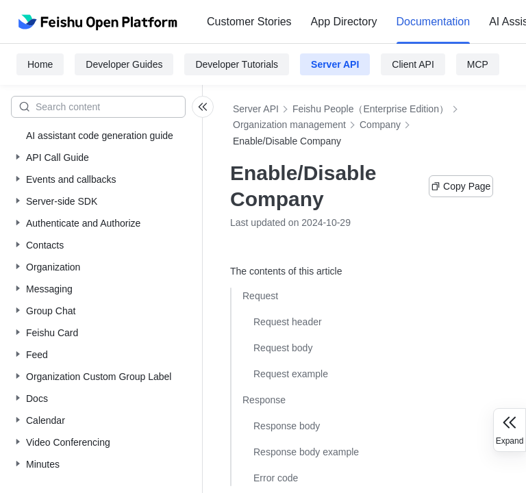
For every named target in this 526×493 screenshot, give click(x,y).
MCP (477, 64)
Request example (290, 373)
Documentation (434, 21)
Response (264, 399)
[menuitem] (249, 22)
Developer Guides (124, 64)
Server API (335, 64)
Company (380, 124)
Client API (413, 64)
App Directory (344, 21)
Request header (287, 321)
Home (40, 64)
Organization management (289, 124)
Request (260, 295)
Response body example (306, 451)
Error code (275, 477)
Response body (286, 425)
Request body (282, 347)
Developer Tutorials (236, 64)
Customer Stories (249, 21)
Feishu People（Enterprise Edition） (370, 108)
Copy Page (460, 186)
